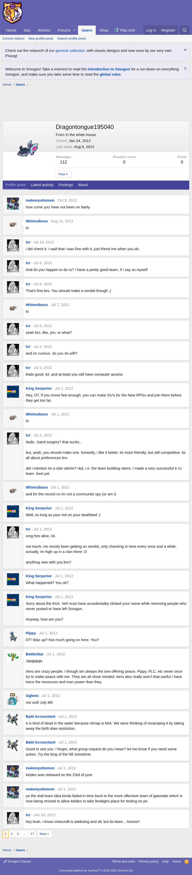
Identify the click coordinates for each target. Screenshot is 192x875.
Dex (27, 30)
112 (63, 162)
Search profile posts (71, 38)
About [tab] (83, 185)
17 (32, 834)
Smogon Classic (17, 861)
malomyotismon (40, 200)
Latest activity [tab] (42, 185)
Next (43, 834)
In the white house (81, 134)
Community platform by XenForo (96, 870)
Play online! (130, 30)
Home (11, 30)
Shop (104, 30)
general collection (70, 50)
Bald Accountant (41, 716)
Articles (44, 30)
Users (87, 30)
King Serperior (39, 388)
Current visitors (13, 38)
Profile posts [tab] (15, 185)
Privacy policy (148, 861)
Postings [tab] (65, 185)
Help (165, 861)
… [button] (24, 834)
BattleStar (35, 654)
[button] (74, 30)
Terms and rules (123, 861)
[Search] (185, 30)
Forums (64, 30)
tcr (28, 242)
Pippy (31, 633)
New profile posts (40, 38)
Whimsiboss (37, 221)
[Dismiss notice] (184, 50)
